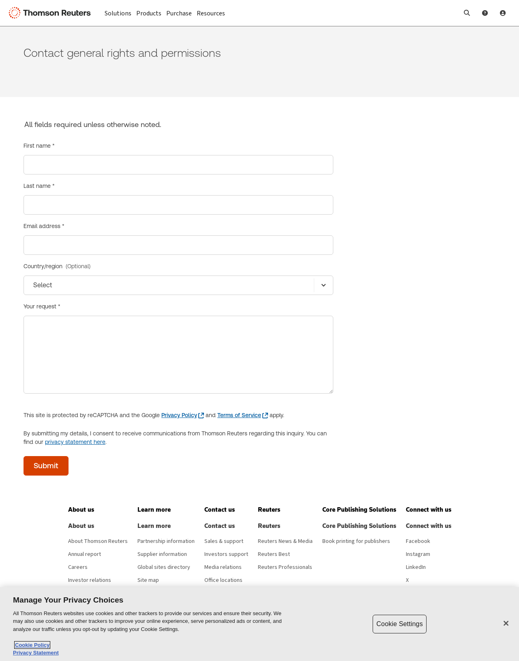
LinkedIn (416, 567)
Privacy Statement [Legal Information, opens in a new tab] (36, 653)
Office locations (223, 580)
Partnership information (166, 541)
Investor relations (89, 580)
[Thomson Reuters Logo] (52, 13)
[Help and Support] (485, 13)
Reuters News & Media (285, 541)
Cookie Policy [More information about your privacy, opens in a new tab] (32, 645)
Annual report (84, 554)
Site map (148, 580)
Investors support (226, 554)
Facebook (418, 541)
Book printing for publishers (356, 541)
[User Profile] (503, 13)
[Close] (506, 623)
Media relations (223, 567)
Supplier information (162, 554)
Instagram (418, 554)
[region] (259, 624)
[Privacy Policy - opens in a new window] (182, 415)
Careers (78, 567)
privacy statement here (75, 442)
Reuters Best (274, 554)
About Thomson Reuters (98, 541)
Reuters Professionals (285, 567)
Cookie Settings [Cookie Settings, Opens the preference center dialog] (399, 623)
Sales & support (223, 541)
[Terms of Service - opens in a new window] (242, 415)
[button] (467, 13)
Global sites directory (163, 567)
